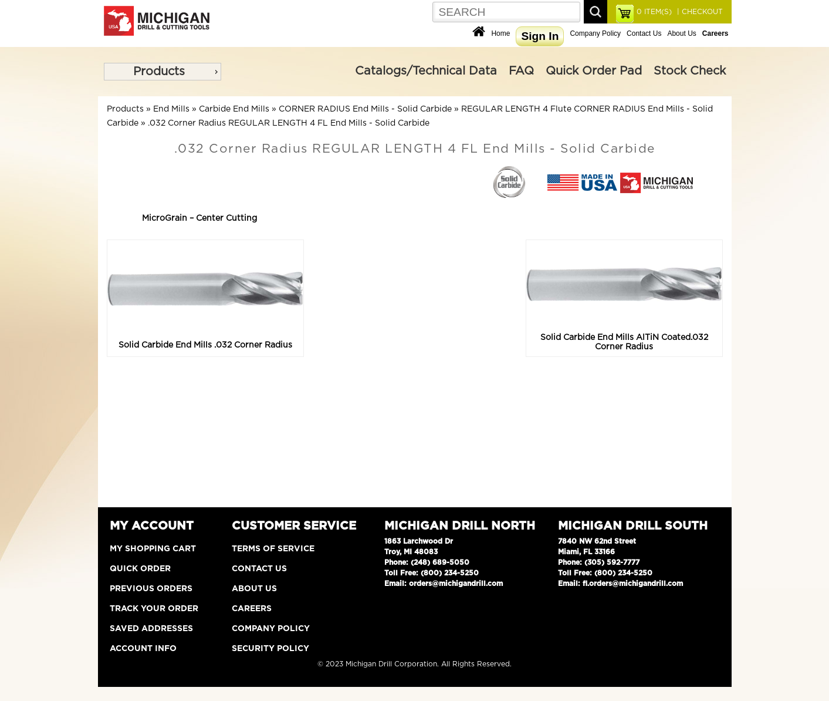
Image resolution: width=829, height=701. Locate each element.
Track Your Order (154, 609)
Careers (252, 609)
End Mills (171, 109)
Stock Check (690, 71)
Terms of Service (273, 549)
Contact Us (644, 33)
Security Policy (270, 649)
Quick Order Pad (594, 71)
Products (159, 71)
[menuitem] (162, 71)
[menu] (162, 71)
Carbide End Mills (234, 109)
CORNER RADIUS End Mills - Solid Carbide (365, 109)
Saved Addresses (151, 629)
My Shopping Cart (153, 549)
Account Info (143, 649)
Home (500, 33)
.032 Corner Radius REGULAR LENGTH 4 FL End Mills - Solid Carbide (288, 123)
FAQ (521, 71)
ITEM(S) (654, 11)
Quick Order (140, 569)
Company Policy (595, 33)
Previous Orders (151, 589)
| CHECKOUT (699, 11)
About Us (681, 33)
